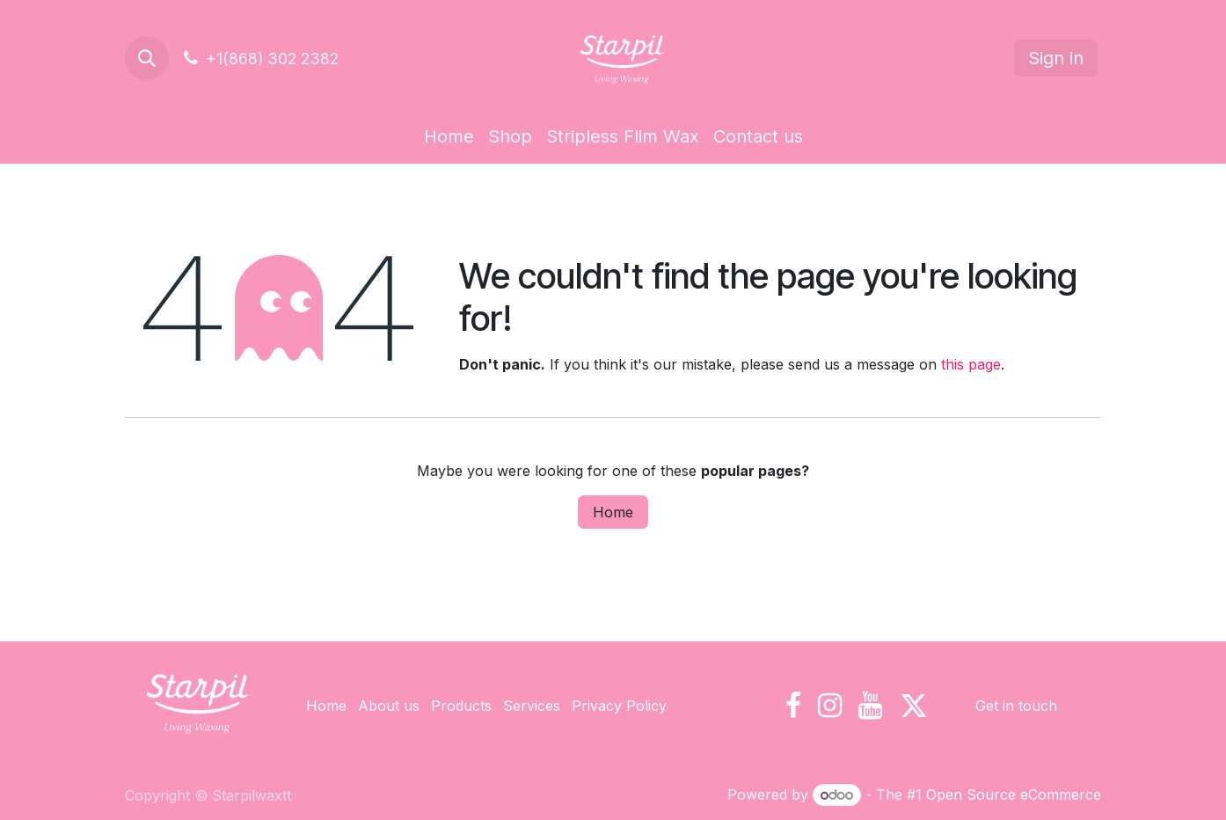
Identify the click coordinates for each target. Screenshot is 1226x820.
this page (971, 364)
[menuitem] (449, 136)
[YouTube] (870, 705)
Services (531, 705)
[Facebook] (793, 705)
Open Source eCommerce (1013, 794)
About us (389, 705)
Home (613, 512)
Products (461, 705)
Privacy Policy (619, 705)
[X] (913, 705)
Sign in (1056, 58)
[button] (147, 58)
